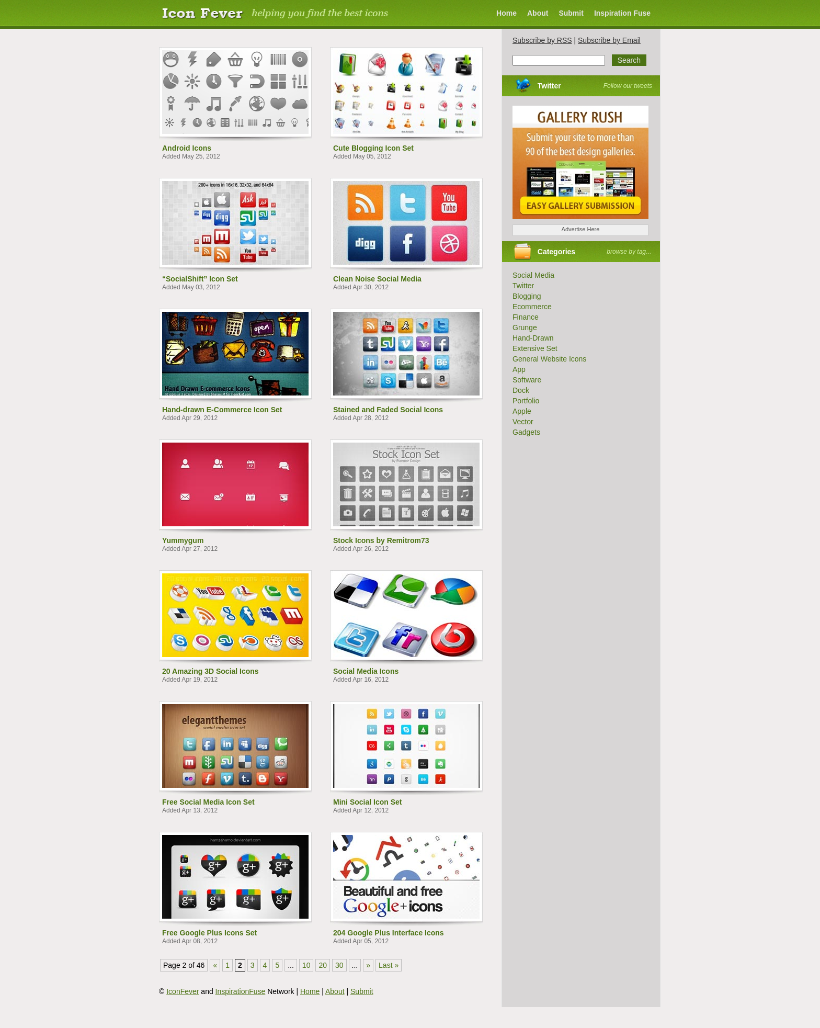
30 (339, 965)
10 (306, 965)
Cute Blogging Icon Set (373, 148)
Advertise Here (581, 229)
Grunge (524, 327)
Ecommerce (532, 306)
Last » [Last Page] (388, 965)
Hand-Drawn (533, 338)
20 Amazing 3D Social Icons (210, 671)
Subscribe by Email (609, 40)
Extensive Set (534, 348)
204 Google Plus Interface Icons (388, 933)
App (519, 369)
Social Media (533, 275)
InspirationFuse (240, 991)
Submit (571, 13)
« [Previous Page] (215, 965)
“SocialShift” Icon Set (200, 279)
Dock (520, 390)
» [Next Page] (368, 965)
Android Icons (186, 148)
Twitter (549, 86)
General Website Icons (549, 359)
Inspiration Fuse (622, 13)
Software (526, 380)
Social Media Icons (365, 671)
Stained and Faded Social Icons (388, 409)
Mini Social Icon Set (367, 802)
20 (322, 965)
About (537, 13)
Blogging (526, 296)
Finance (525, 317)
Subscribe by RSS (542, 40)
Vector (522, 421)
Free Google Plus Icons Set (209, 933)
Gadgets (526, 432)
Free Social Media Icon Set (208, 802)
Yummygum (182, 540)
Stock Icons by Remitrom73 (381, 540)
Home (506, 13)
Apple (521, 411)
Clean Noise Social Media (377, 279)
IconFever (182, 991)
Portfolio (525, 401)
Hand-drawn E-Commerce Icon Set (222, 409)
